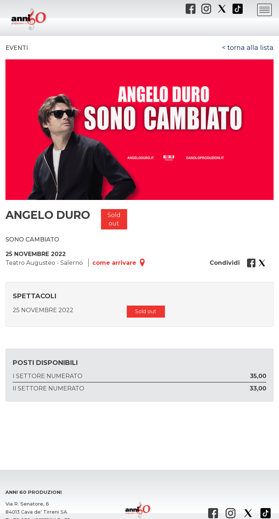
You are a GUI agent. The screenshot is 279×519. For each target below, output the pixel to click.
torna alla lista (250, 48)
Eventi (16, 47)
